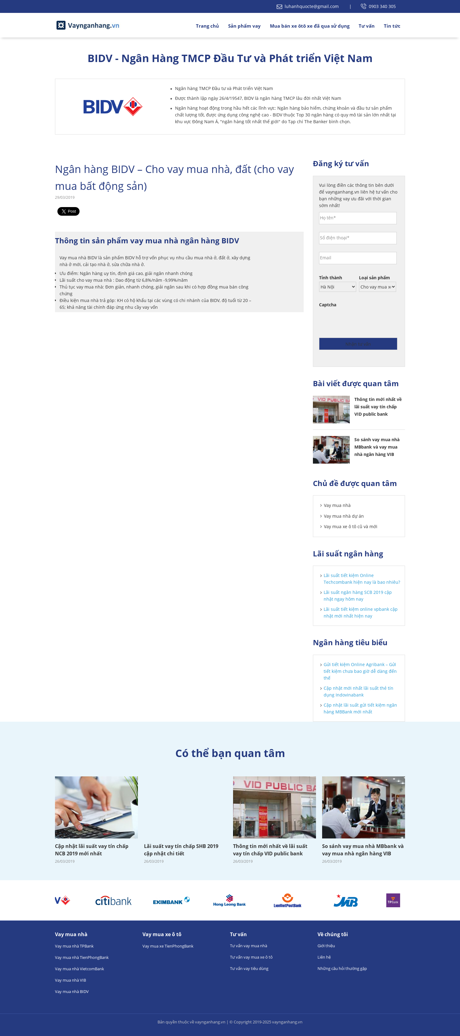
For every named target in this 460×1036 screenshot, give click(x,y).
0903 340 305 (378, 6)
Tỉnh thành (330, 278)
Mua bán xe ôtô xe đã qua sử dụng (309, 26)
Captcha (327, 305)
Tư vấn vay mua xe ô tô (251, 957)
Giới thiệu (326, 945)
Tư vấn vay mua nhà (248, 945)
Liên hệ (324, 957)
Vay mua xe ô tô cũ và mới (350, 526)
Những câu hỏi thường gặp (342, 968)
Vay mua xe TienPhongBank (167, 946)
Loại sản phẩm (374, 278)
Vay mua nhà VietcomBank (79, 968)
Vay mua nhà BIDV (72, 991)
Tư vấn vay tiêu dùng (249, 968)
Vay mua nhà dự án (344, 516)
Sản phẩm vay (244, 26)
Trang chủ (207, 26)
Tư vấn (367, 26)
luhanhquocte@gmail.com (308, 6)
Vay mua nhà (337, 505)
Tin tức (392, 26)
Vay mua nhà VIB (70, 980)
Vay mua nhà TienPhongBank (82, 957)
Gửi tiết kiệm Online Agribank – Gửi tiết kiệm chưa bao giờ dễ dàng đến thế (360, 671)
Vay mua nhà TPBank (74, 946)
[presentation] (365, 321)
